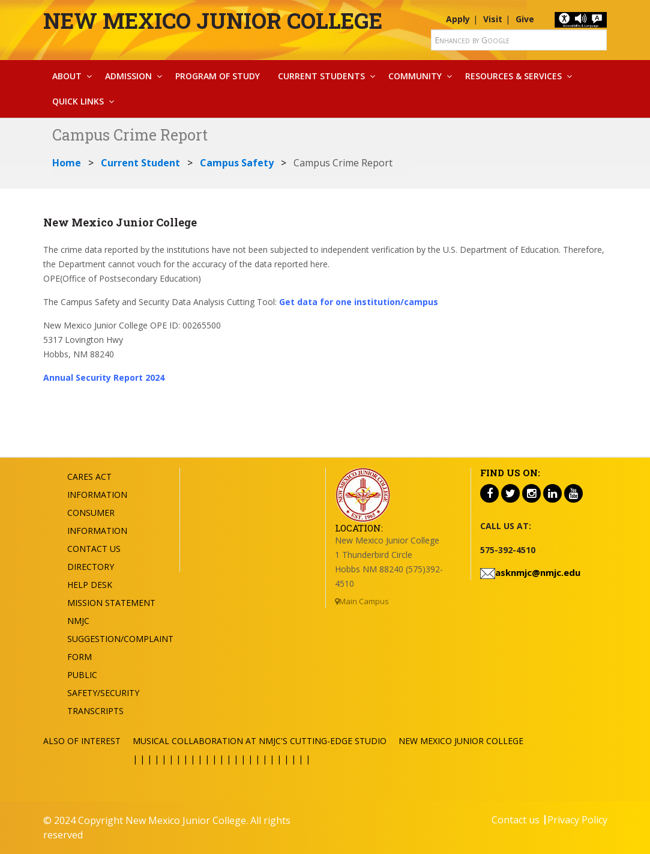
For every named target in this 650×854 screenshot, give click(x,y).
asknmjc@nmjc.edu (537, 572)
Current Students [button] (321, 76)
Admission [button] (128, 76)
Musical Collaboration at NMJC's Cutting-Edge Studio (260, 740)
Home (66, 162)
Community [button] (415, 76)
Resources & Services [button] (513, 76)
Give (525, 19)
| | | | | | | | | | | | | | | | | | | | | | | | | (221, 759)
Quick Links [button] (78, 101)
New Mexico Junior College (212, 20)
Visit (492, 19)
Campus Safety (237, 162)
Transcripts (95, 710)
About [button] (67, 76)
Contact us (516, 820)
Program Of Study (217, 76)
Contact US (94, 548)
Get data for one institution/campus (358, 301)
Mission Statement (111, 602)
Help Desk (89, 584)
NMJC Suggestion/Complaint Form (120, 638)
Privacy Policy (577, 820)
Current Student (140, 162)
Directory (90, 566)
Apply (458, 19)
